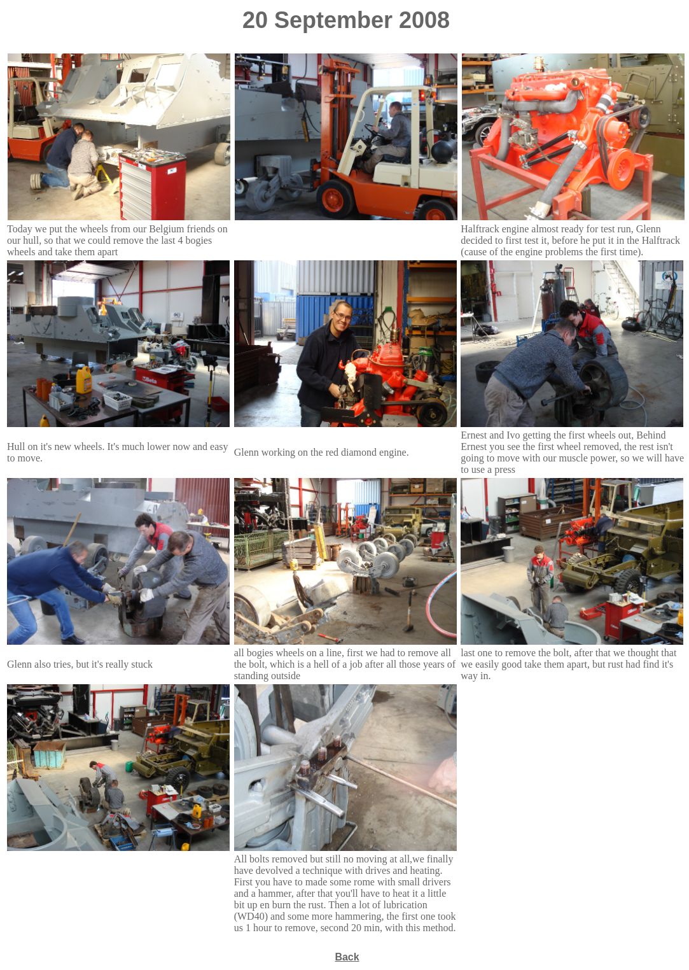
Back (347, 957)
